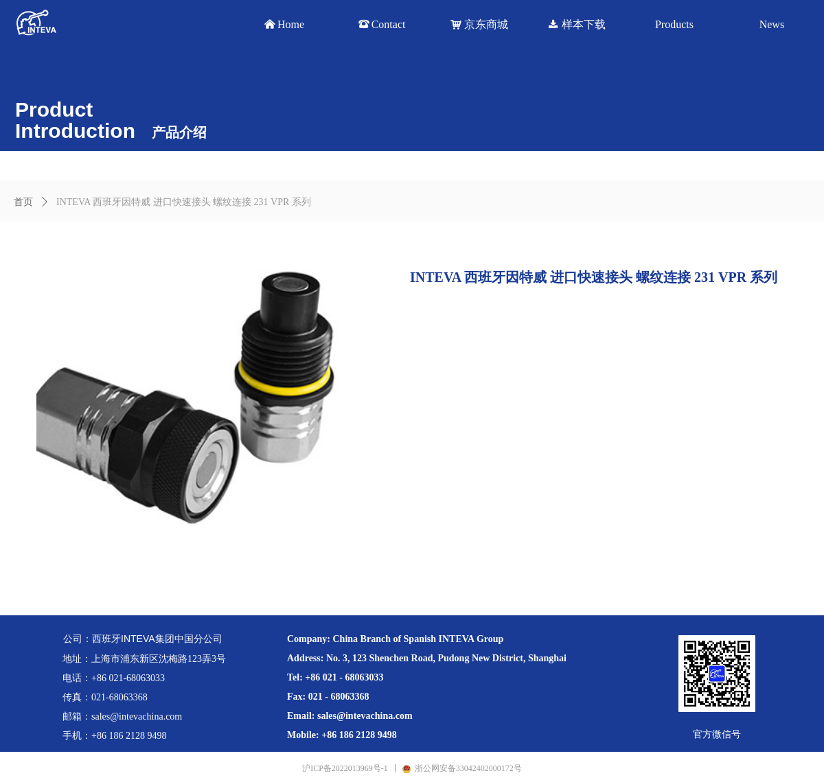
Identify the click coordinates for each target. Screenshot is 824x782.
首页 (23, 202)
